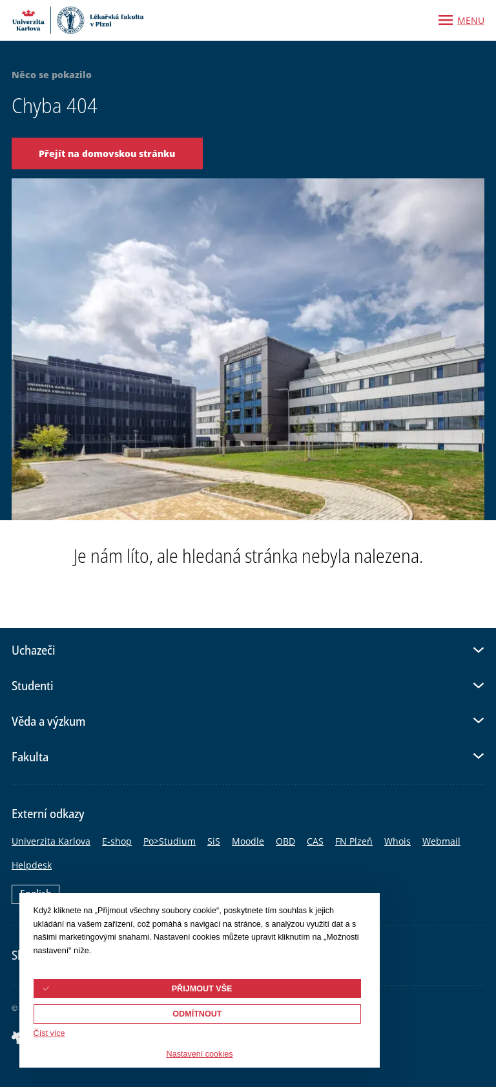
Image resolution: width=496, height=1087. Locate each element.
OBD (285, 841)
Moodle (248, 841)
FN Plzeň (354, 841)
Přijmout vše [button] (202, 988)
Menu (470, 20)
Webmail (441, 841)
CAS (315, 841)
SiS (213, 841)
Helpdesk (32, 865)
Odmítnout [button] (197, 1013)
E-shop (117, 841)
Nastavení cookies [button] (200, 1054)
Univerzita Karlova (51, 841)
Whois (397, 841)
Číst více (49, 1033)
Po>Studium (169, 841)
